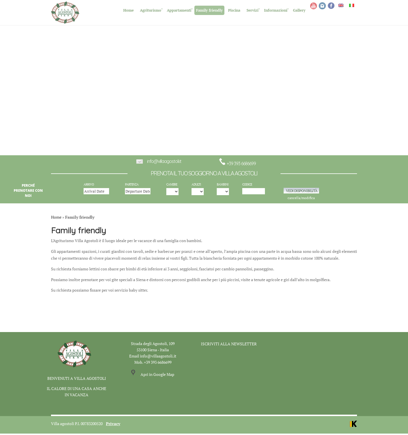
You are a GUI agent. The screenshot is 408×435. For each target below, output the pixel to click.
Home (128, 10)
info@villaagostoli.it (164, 162)
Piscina (234, 10)
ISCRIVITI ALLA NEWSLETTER (229, 345)
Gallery (299, 10)
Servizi (252, 10)
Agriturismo (150, 10)
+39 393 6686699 (237, 165)
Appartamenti (179, 10)
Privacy (113, 425)
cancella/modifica (301, 199)
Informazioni (275, 10)
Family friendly (209, 10)
